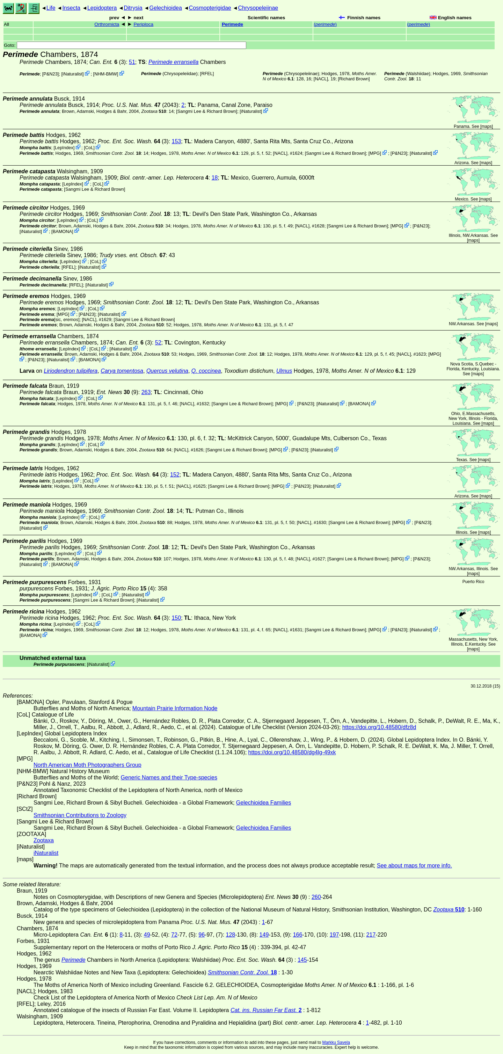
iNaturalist (72, 74)
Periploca (143, 24)
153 (176, 141)
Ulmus (284, 371)
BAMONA (62, 231)
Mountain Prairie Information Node (175, 708)
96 (201, 935)
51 (132, 62)
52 (158, 343)
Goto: (125, 45)
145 (302, 960)
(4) (123, 588)
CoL (89, 147)
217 (371, 935)
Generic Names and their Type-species (169, 777)
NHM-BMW (105, 74)
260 (316, 897)
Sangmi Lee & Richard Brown (206, 111)
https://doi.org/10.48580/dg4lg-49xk (292, 752)
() (325, 24)
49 (147, 935)
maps (486, 126)
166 (297, 935)
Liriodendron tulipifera (70, 371)
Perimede (232, 24)
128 (230, 935)
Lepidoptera (102, 8)
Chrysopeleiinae (258, 8)
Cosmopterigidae (210, 8)
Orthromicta (106, 24)
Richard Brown (354, 78)
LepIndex (64, 147)
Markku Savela (336, 1042)
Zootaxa (44, 840)
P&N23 (50, 74)
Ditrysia (133, 8)
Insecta (71, 8)
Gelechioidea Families (263, 803)
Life (51, 8)
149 (264, 935)
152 (175, 475)
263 (146, 392)
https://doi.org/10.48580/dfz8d (379, 727)
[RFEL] (207, 73)
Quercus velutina (167, 371)
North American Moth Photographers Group (87, 765)
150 (176, 618)
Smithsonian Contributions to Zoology (80, 815)
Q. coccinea (206, 371)
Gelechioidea (165, 8)
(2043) (140, 105)
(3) (133, 141)
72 (174, 935)
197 (334, 935)
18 (215, 178)
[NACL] (321, 78)
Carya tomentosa (122, 371)
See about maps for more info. (414, 865)
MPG (375, 153)
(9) (117, 392)
